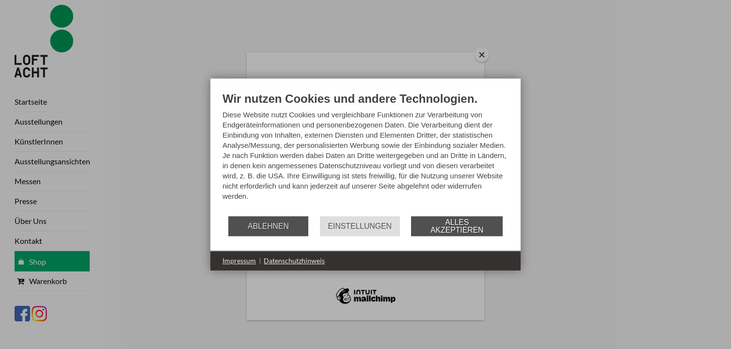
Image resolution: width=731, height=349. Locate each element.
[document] (365, 153)
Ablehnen (268, 226)
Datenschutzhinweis (294, 260)
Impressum (239, 260)
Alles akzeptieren (456, 226)
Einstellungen (360, 226)
